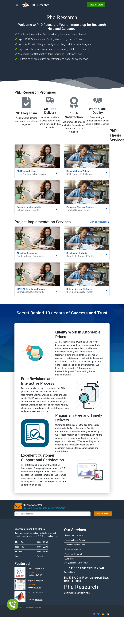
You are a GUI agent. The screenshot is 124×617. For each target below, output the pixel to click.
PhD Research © (32, 607)
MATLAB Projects (35, 593)
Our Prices (69, 559)
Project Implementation (75, 545)
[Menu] (17, 4)
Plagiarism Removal (73, 554)
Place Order (96, 4)
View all (100, 222)
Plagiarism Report (35, 580)
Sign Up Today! (102, 514)
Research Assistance (74, 535)
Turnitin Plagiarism (36, 568)
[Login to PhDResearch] (108, 4)
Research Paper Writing (75, 540)
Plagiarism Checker (73, 549)
